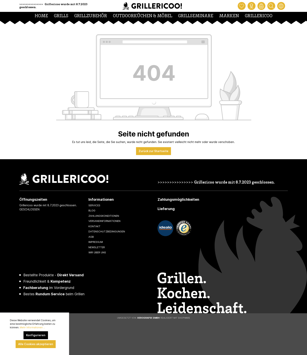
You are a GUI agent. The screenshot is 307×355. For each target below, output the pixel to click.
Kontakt (94, 226)
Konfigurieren (35, 335)
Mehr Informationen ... (32, 327)
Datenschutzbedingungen (106, 231)
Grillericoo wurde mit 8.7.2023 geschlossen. (234, 183)
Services (94, 205)
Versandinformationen (104, 220)
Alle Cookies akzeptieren (35, 344)
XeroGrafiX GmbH (148, 317)
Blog (91, 210)
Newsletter (96, 247)
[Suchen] (271, 6)
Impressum (95, 241)
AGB (91, 236)
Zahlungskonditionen (103, 215)
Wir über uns (97, 252)
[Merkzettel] (242, 6)
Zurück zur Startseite (153, 151)
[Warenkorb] (261, 6)
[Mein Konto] (251, 6)
